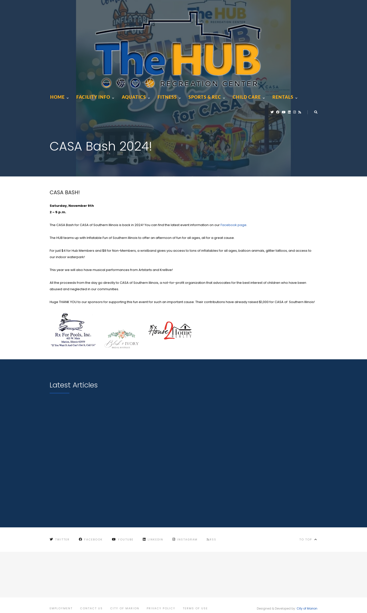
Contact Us (91, 608)
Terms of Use (195, 608)
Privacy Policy (161, 608)
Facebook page (233, 225)
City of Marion (124, 608)
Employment (61, 608)
